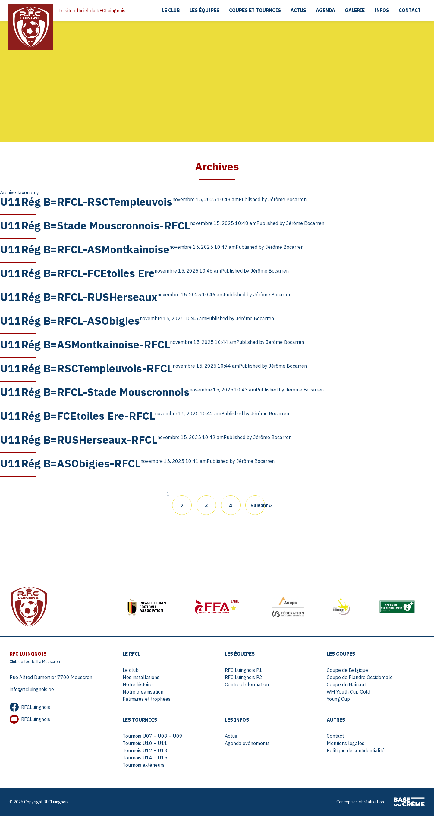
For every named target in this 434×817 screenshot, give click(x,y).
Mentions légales (345, 744)
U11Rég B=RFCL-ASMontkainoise (84, 249)
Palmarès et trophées (147, 700)
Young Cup (338, 700)
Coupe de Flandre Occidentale (360, 678)
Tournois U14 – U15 (145, 759)
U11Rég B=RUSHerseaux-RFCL (78, 440)
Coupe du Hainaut (346, 685)
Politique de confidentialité (356, 751)
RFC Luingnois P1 (243, 671)
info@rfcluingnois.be (32, 690)
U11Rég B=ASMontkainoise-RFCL (85, 345)
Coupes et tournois (254, 11)
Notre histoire (138, 685)
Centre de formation (247, 685)
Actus (298, 11)
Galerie (354, 11)
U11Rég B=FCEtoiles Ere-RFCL (77, 416)
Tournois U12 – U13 (145, 751)
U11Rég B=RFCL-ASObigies (70, 321)
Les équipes (203, 11)
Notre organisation (143, 693)
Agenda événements (247, 744)
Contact (409, 11)
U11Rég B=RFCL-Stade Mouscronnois (95, 392)
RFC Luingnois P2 (243, 678)
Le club (169, 11)
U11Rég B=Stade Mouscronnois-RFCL (95, 226)
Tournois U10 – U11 (145, 744)
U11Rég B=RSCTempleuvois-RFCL (86, 368)
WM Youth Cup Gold (348, 693)
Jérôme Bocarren (287, 200)
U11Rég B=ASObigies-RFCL (70, 464)
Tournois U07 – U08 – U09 (153, 737)
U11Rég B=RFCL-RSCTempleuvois (86, 202)
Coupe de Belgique (347, 671)
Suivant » (257, 506)
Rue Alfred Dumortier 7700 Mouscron (51, 678)
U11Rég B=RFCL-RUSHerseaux (78, 297)
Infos (381, 11)
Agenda (325, 11)
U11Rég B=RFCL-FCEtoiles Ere (77, 273)
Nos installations (141, 678)
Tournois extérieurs (144, 766)
